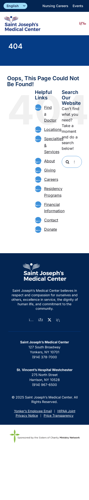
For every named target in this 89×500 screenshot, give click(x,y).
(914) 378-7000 (44, 357)
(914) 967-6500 (44, 385)
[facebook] (40, 320)
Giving (50, 170)
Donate (50, 229)
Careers (51, 179)
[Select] (15, 6)
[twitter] (49, 320)
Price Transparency (59, 415)
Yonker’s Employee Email (33, 411)
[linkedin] (58, 320)
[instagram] (31, 320)
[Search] (68, 162)
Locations (52, 129)
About (49, 161)
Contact (51, 220)
